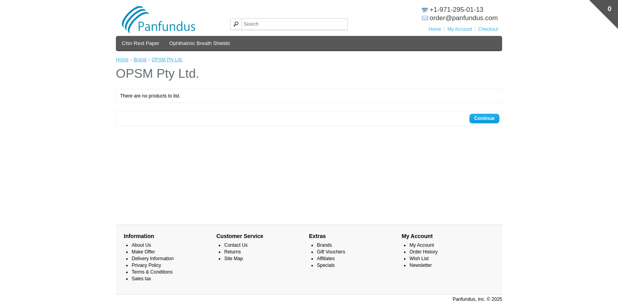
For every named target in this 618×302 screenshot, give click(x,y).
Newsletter (421, 265)
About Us (141, 245)
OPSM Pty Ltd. (167, 59)
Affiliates (326, 258)
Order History (423, 252)
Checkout (488, 29)
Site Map (233, 258)
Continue (484, 118)
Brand (140, 59)
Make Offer (143, 252)
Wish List (419, 258)
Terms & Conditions (152, 272)
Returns (232, 252)
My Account (459, 29)
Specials (326, 265)
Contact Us (236, 245)
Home (434, 29)
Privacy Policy (146, 265)
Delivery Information (153, 258)
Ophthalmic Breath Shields (199, 43)
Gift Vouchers (331, 252)
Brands (324, 245)
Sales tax (141, 278)
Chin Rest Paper (140, 43)
